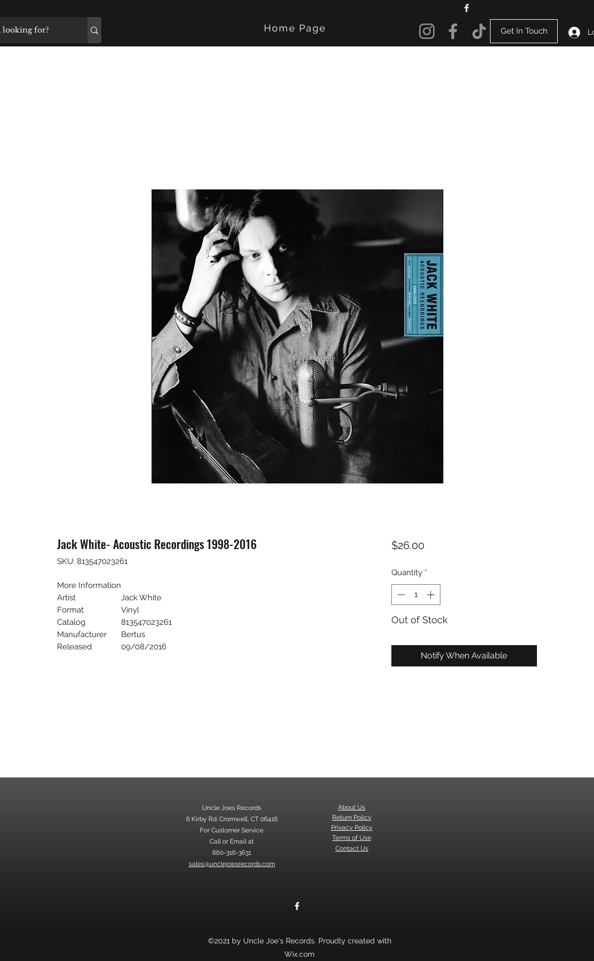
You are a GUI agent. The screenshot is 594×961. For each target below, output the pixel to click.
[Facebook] (466, 8)
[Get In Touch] (524, 31)
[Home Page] (296, 28)
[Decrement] (400, 595)
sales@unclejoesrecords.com (232, 864)
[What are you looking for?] (94, 30)
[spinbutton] (415, 595)
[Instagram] (426, 31)
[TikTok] (479, 31)
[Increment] (431, 595)
